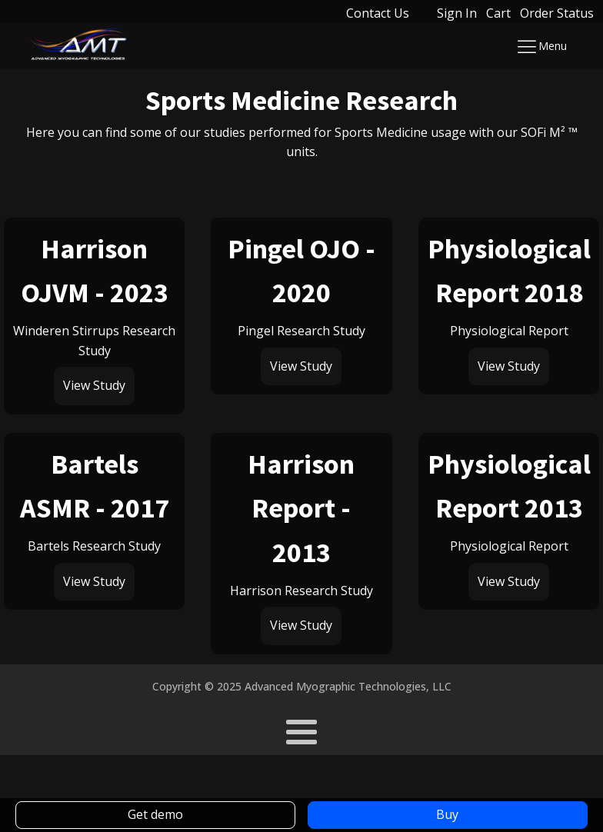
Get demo (155, 814)
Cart (498, 13)
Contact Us (377, 13)
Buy (447, 814)
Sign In (457, 13)
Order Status (557, 13)
